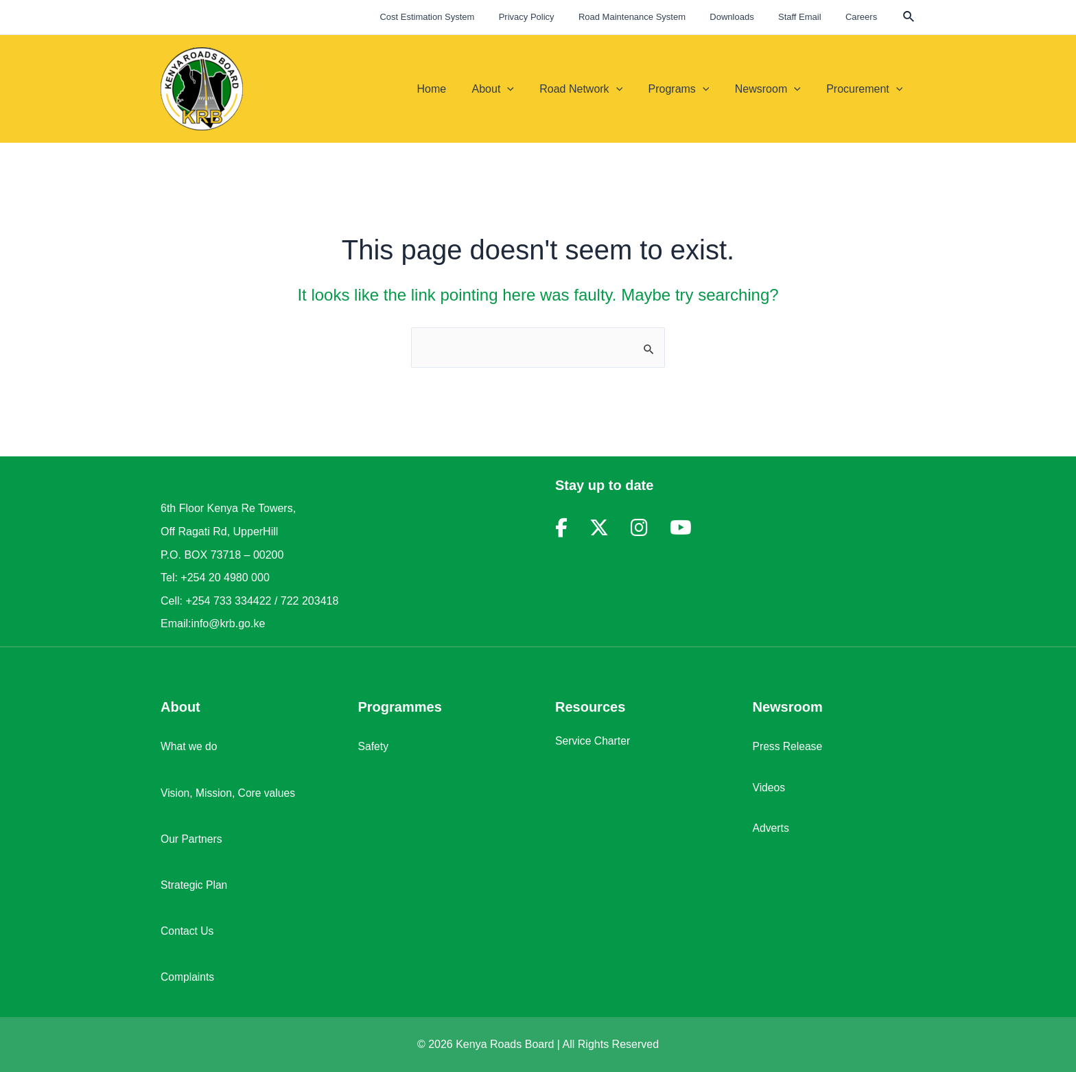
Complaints (188, 977)
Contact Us (188, 931)
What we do (189, 746)
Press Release (788, 746)
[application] (523, 89)
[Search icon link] (909, 18)
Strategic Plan (195, 885)
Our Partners (192, 839)
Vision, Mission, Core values (230, 793)
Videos (769, 787)
